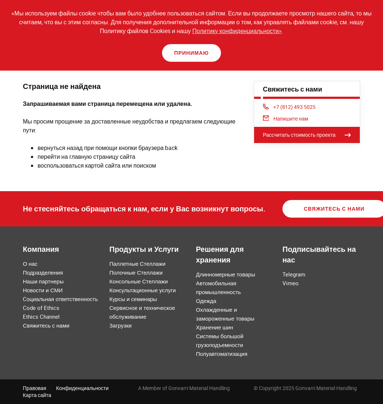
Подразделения (43, 272)
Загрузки (120, 325)
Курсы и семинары (133, 299)
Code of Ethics (41, 307)
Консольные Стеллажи (138, 281)
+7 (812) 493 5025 (289, 106)
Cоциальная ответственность (60, 299)
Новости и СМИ (43, 290)
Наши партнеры (43, 281)
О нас (30, 263)
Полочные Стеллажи (136, 272)
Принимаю (191, 52)
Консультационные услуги (142, 290)
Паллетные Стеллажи (137, 263)
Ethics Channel (41, 316)
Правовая (34, 388)
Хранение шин (214, 327)
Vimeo (290, 283)
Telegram (293, 274)
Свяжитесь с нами (46, 325)
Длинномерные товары (225, 274)
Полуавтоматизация (221, 353)
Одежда (206, 300)
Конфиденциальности (82, 388)
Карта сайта (37, 395)
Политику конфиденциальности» (237, 31)
